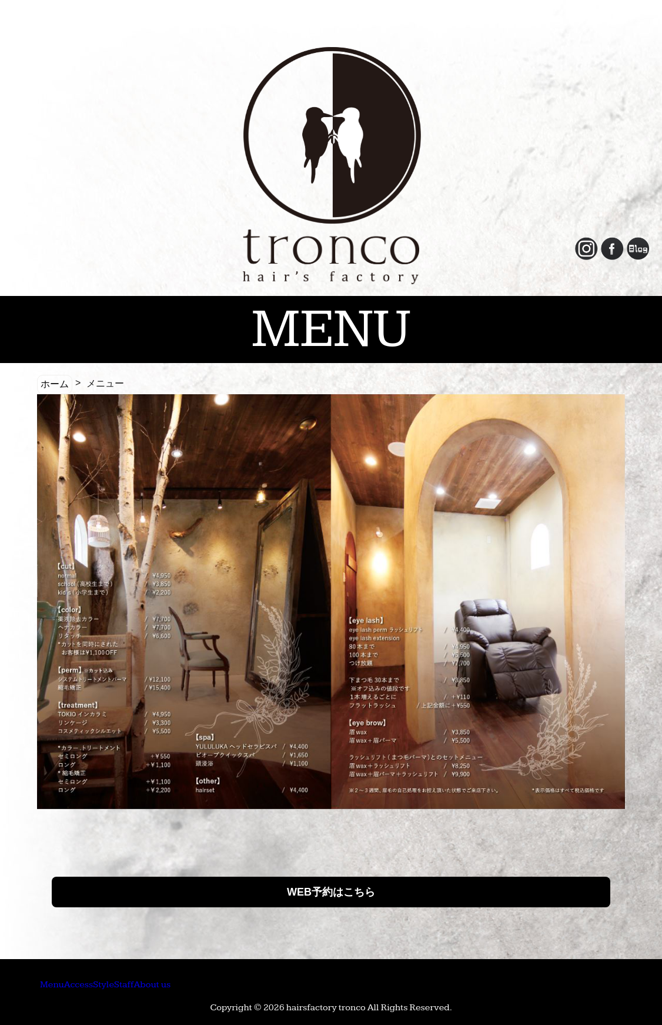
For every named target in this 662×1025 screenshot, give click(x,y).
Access (129, 983)
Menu (68, 983)
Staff (239, 983)
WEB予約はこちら (331, 892)
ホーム (55, 384)
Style (187, 983)
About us (303, 983)
